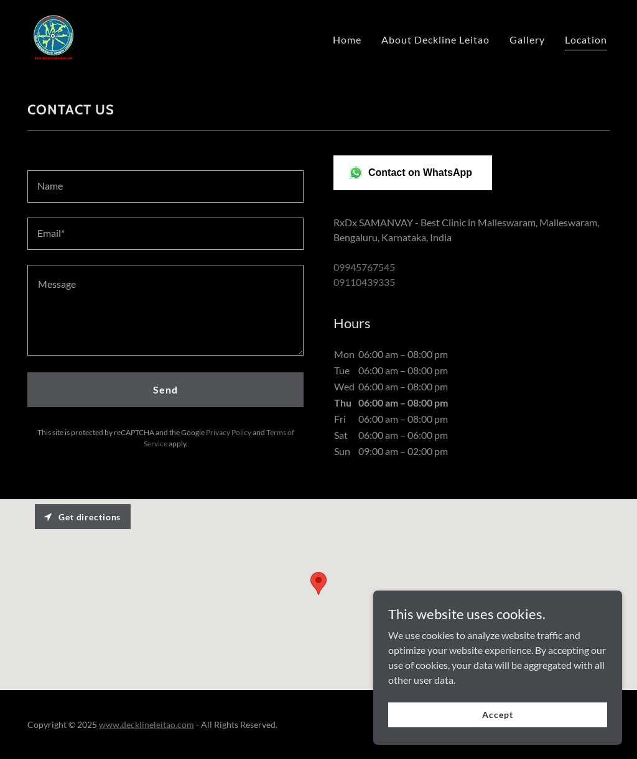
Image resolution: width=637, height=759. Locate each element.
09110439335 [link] (364, 282)
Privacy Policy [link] (228, 432)
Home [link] (347, 39)
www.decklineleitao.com (146, 724)
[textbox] (165, 186)
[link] (53, 36)
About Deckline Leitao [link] (435, 39)
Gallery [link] (527, 39)
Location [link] (586, 39)
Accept (497, 714)
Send (165, 389)
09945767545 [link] (364, 267)
